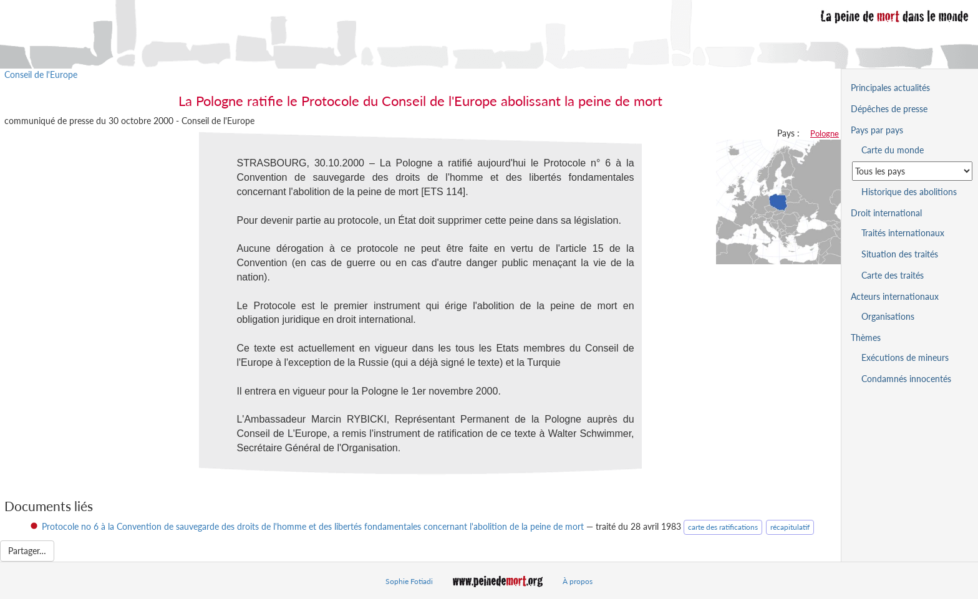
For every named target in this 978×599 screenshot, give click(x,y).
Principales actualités (890, 87)
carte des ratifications (723, 527)
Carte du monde (892, 150)
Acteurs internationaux (895, 296)
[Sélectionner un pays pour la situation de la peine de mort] (912, 171)
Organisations (887, 316)
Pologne (824, 133)
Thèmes (866, 337)
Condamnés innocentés (906, 378)
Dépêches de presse (889, 108)
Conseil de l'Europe (40, 74)
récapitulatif (790, 527)
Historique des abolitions (909, 191)
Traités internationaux (902, 233)
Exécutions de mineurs (905, 357)
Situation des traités (899, 254)
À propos (578, 581)
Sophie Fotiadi (409, 581)
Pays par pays (877, 130)
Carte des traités (892, 275)
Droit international (886, 213)
